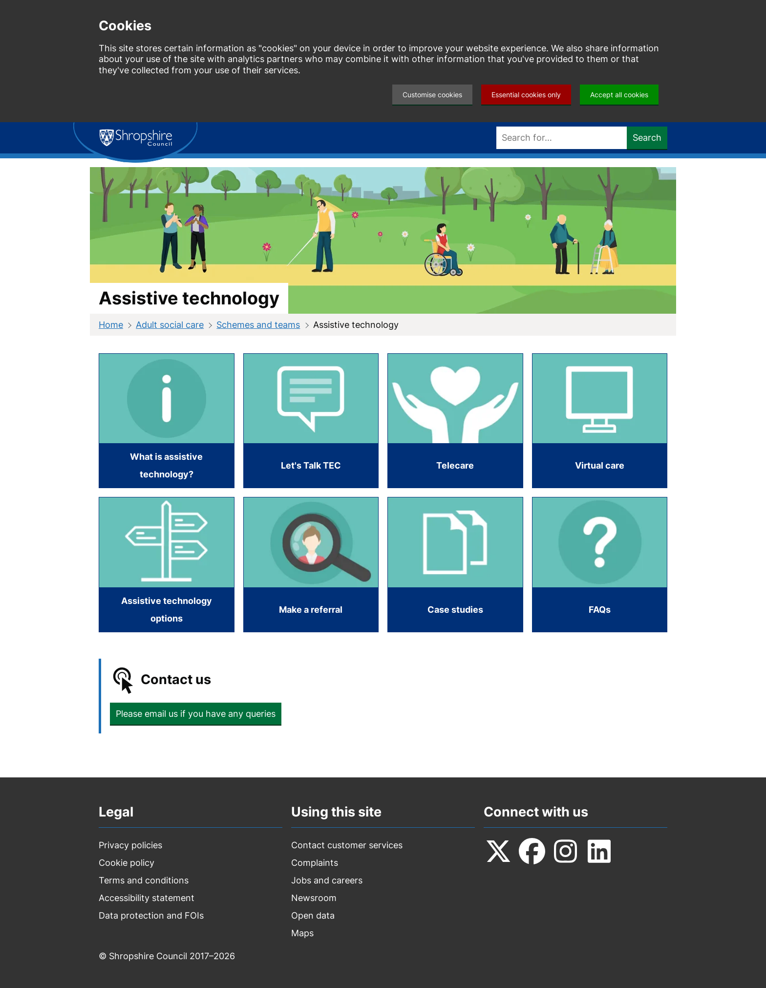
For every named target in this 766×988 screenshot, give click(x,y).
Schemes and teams (258, 325)
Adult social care (170, 325)
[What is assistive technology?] (166, 421)
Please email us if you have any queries (196, 714)
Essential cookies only (526, 94)
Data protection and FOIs (151, 915)
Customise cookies (432, 94)
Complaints (314, 863)
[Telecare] (455, 421)
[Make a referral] (311, 564)
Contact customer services (347, 845)
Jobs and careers (326, 880)
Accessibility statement (146, 898)
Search (647, 137)
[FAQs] (600, 564)
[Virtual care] (600, 421)
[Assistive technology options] (166, 564)
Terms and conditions (144, 880)
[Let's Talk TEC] (311, 421)
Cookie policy (126, 863)
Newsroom (314, 898)
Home (111, 325)
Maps (302, 933)
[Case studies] (455, 564)
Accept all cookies (619, 94)
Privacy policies (130, 845)
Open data (313, 915)
